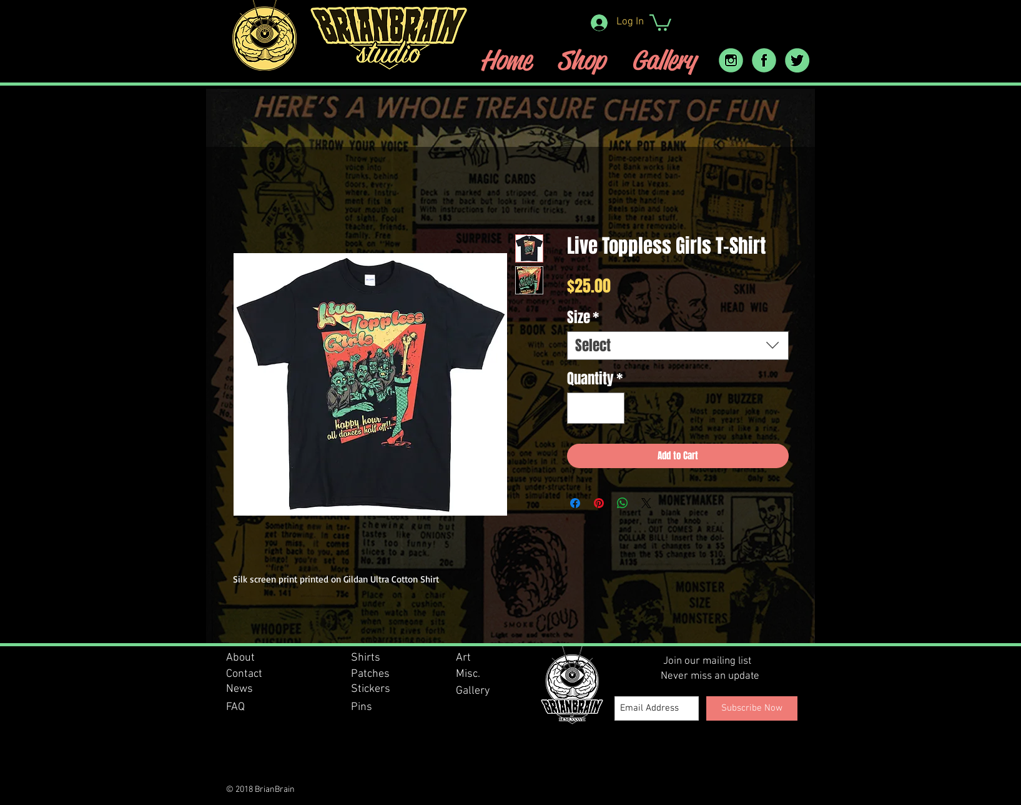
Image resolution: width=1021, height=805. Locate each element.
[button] (660, 21)
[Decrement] (581, 408)
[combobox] (678, 345)
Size (583, 317)
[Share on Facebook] (575, 503)
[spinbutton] (595, 408)
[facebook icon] (764, 60)
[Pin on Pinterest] (598, 503)
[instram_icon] (731, 60)
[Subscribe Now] (751, 708)
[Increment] (610, 408)
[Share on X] (646, 503)
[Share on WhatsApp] (622, 503)
